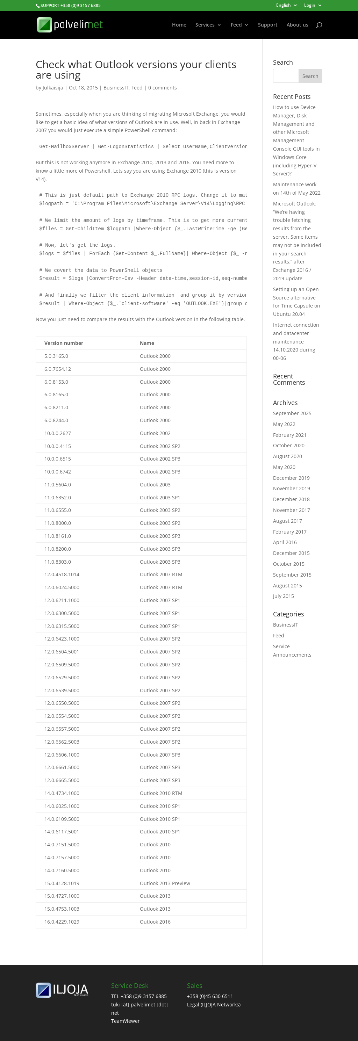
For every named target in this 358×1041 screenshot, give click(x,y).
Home (179, 25)
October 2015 (289, 564)
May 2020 (284, 467)
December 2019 (291, 478)
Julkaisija (53, 87)
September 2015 (292, 574)
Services (205, 25)
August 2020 (287, 456)
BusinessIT (116, 87)
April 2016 (285, 542)
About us (297, 25)
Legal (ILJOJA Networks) (214, 1004)
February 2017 (290, 531)
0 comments (162, 87)
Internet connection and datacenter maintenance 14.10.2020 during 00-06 (296, 341)
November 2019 (291, 488)
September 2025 (292, 413)
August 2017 (287, 521)
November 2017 (291, 510)
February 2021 (290, 435)
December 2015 (291, 553)
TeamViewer (125, 1021)
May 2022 (284, 424)
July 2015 (283, 596)
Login (309, 5)
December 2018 (291, 499)
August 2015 (287, 585)
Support (268, 25)
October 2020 (289, 445)
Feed (236, 25)
